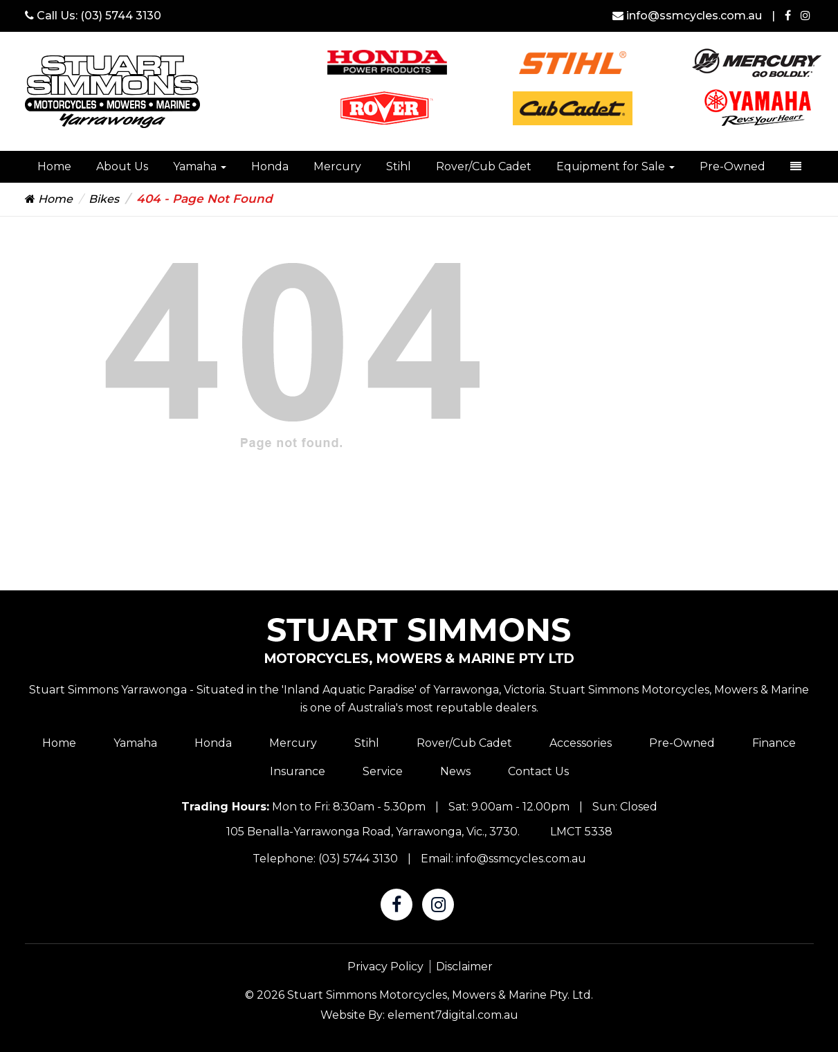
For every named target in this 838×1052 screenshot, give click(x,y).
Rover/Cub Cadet (483, 166)
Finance (774, 743)
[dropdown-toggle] (796, 167)
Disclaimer (464, 966)
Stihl (398, 166)
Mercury (337, 166)
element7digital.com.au (453, 1015)
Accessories (580, 743)
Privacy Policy (385, 966)
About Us (122, 166)
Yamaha (199, 166)
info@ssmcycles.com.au (688, 15)
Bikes (104, 199)
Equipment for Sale (615, 166)
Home (54, 166)
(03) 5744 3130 (120, 15)
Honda (270, 166)
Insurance (297, 771)
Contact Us (538, 771)
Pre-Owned (732, 166)
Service (383, 771)
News (455, 771)
